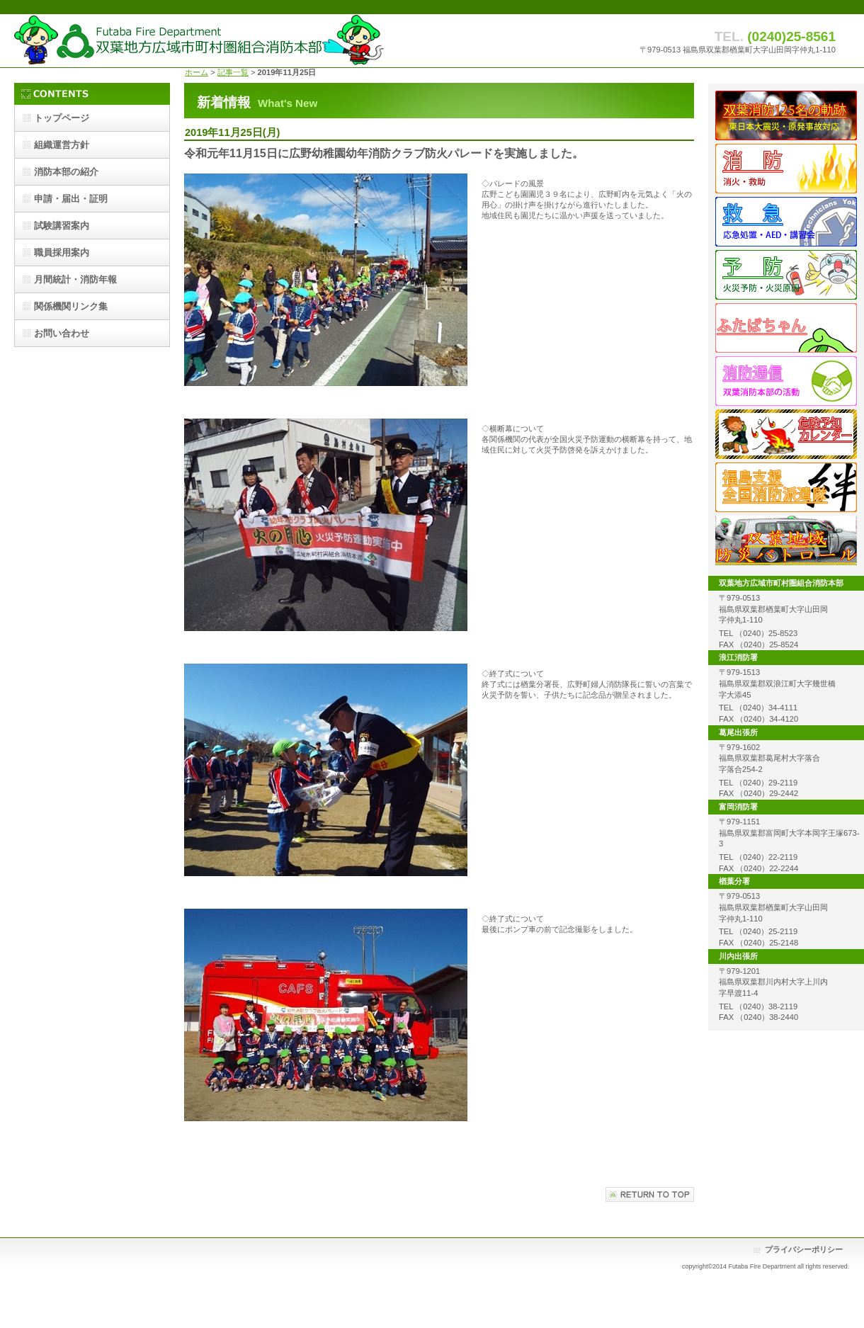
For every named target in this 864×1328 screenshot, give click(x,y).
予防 (786, 275)
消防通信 (786, 381)
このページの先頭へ (650, 1194)
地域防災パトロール (786, 540)
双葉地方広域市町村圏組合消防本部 (199, 40)
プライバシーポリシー (804, 1249)
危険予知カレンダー (786, 434)
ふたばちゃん (786, 328)
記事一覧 (233, 72)
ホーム (196, 72)
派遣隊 (786, 487)
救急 (786, 221)
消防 (786, 168)
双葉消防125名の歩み (786, 115)
